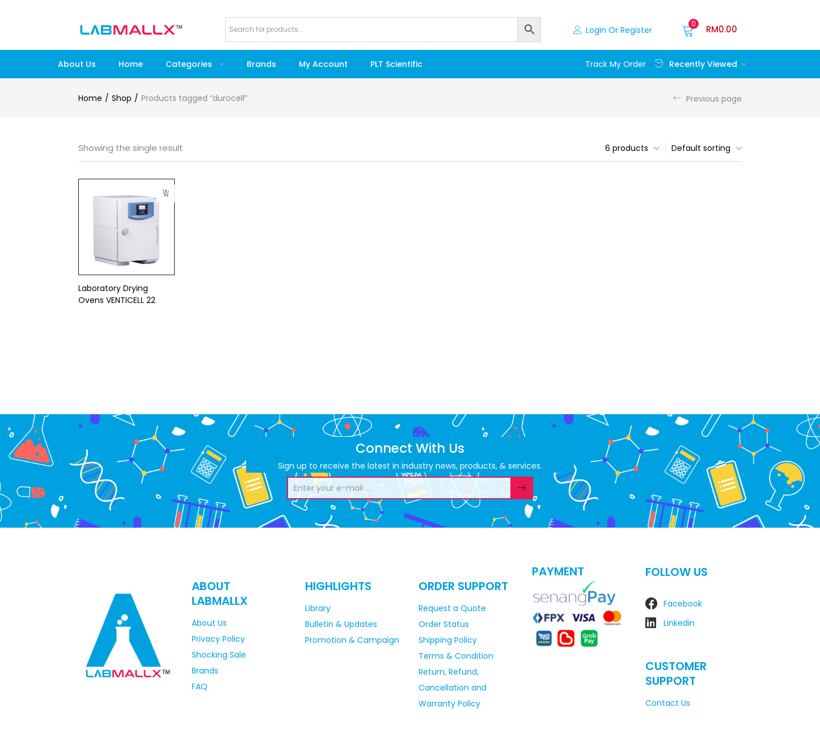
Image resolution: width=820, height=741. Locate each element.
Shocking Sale (219, 654)
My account (323, 64)
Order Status (444, 624)
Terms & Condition (456, 656)
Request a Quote (452, 608)
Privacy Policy (218, 639)
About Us (77, 64)
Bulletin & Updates (341, 624)
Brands (261, 64)
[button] (709, 29)
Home (131, 64)
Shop (122, 98)
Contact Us (667, 703)
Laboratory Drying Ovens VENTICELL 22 (116, 294)
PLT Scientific (396, 64)
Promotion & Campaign (352, 640)
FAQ (200, 686)
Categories (195, 64)
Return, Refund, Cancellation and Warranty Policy (453, 687)
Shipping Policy (448, 640)
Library (318, 608)
